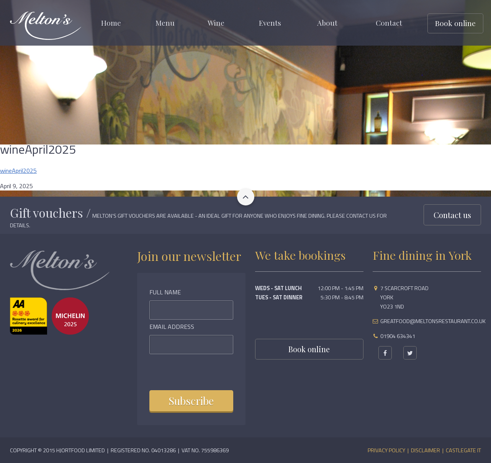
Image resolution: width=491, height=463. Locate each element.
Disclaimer (425, 450)
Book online (455, 23)
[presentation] (199, 371)
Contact (389, 23)
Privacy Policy (386, 450)
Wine (216, 23)
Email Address (171, 326)
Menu (165, 23)
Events (270, 23)
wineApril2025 (18, 170)
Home (111, 23)
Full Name (165, 292)
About (327, 23)
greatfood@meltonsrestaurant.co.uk (433, 321)
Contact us (452, 214)
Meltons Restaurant (45, 25)
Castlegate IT (463, 450)
